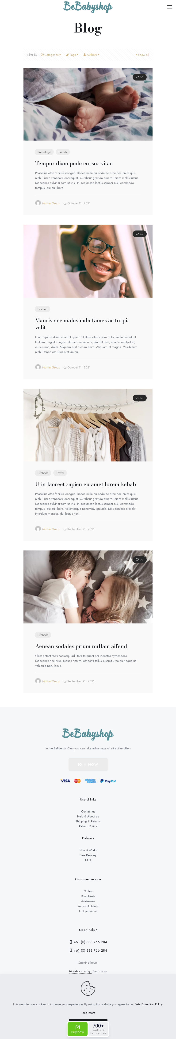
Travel (60, 473)
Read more (88, 1013)
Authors (91, 55)
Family (63, 152)
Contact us (88, 811)
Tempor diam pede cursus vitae (74, 163)
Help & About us (88, 816)
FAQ (88, 860)
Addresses (88, 901)
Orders (88, 891)
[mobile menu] (170, 7)
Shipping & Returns (88, 821)
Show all (142, 55)
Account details (88, 906)
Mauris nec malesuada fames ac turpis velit (82, 324)
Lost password (88, 911)
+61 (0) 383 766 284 (88, 942)
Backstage (44, 152)
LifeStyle (43, 473)
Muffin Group (51, 203)
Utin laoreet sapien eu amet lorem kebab (85, 484)
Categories (51, 55)
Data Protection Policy (148, 1004)
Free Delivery (88, 855)
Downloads (88, 896)
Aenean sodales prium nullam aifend (81, 646)
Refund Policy (88, 826)
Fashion (42, 309)
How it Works (88, 850)
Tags (72, 55)
